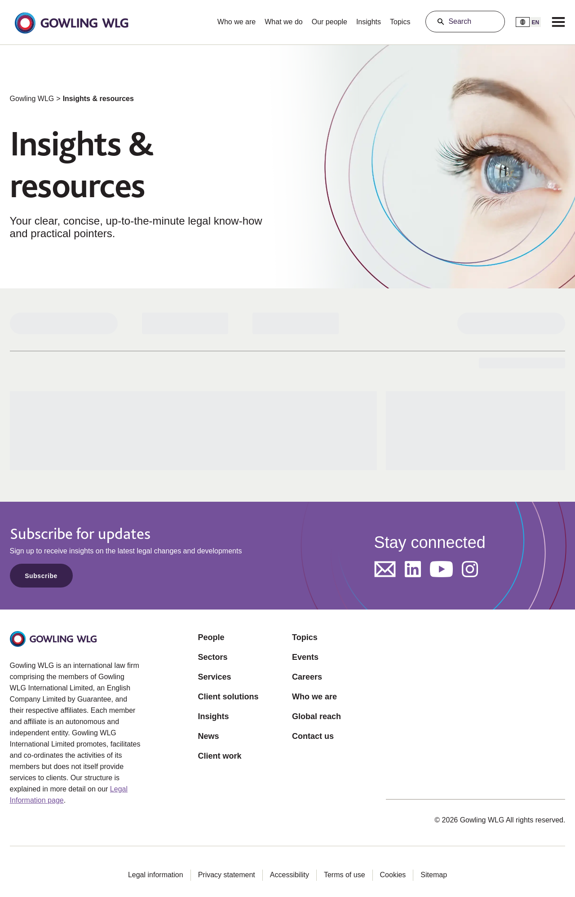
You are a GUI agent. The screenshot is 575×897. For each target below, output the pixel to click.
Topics (400, 22)
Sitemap (433, 875)
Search (459, 21)
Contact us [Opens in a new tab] (313, 736)
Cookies (393, 875)
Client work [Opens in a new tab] (220, 755)
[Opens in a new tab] (385, 569)
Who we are (236, 22)
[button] (71, 22)
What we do (283, 22)
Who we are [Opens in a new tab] (314, 696)
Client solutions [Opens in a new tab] (228, 696)
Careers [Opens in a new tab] (307, 676)
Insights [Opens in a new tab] (213, 716)
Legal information (155, 875)
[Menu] (558, 21)
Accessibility (289, 875)
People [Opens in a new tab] (211, 637)
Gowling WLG (32, 98)
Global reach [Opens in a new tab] (316, 716)
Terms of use (344, 875)
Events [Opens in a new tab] (305, 657)
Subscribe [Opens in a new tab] (41, 575)
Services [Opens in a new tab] (214, 676)
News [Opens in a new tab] (208, 736)
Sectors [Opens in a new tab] (213, 657)
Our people (329, 22)
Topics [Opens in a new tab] (305, 637)
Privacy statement (226, 875)
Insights (368, 22)
